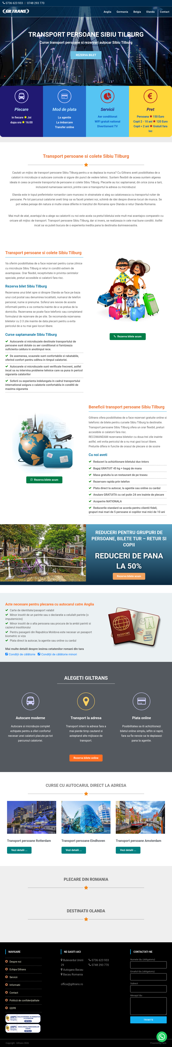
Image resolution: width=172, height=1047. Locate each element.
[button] (161, 1036)
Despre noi (13, 961)
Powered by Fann (158, 1043)
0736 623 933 (13, 3)
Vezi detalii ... (19, 850)
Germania (122, 11)
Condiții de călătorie (20, 654)
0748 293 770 (35, 3)
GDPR (10, 1008)
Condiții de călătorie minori (57, 654)
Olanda (150, 11)
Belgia (137, 11)
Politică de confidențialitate (22, 1000)
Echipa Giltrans (15, 969)
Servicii (11, 977)
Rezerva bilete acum (128, 336)
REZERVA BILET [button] (86, 56)
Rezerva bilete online (86, 758)
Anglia (107, 11)
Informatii (12, 984)
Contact (164, 11)
